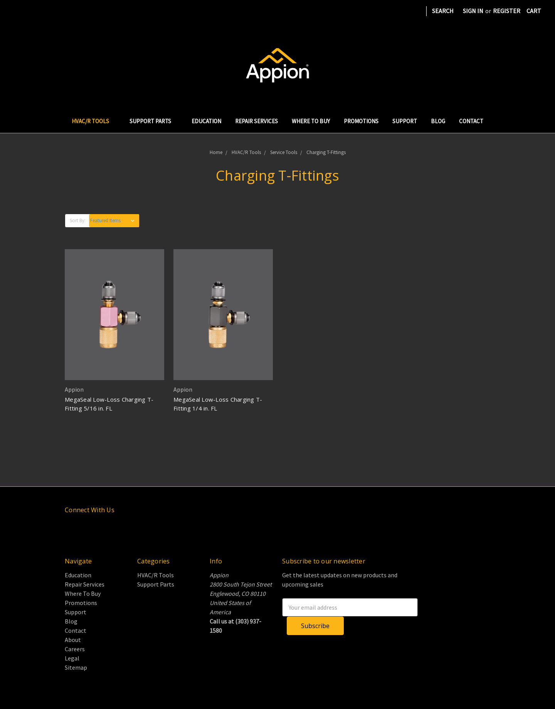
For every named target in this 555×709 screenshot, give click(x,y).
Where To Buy (311, 121)
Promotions (361, 121)
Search (443, 11)
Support (404, 121)
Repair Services (256, 121)
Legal (72, 658)
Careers (75, 649)
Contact (471, 121)
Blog (438, 121)
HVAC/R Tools (94, 121)
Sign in (473, 11)
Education (206, 121)
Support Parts (154, 121)
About (73, 640)
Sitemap (76, 667)
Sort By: (78, 220)
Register (506, 11)
